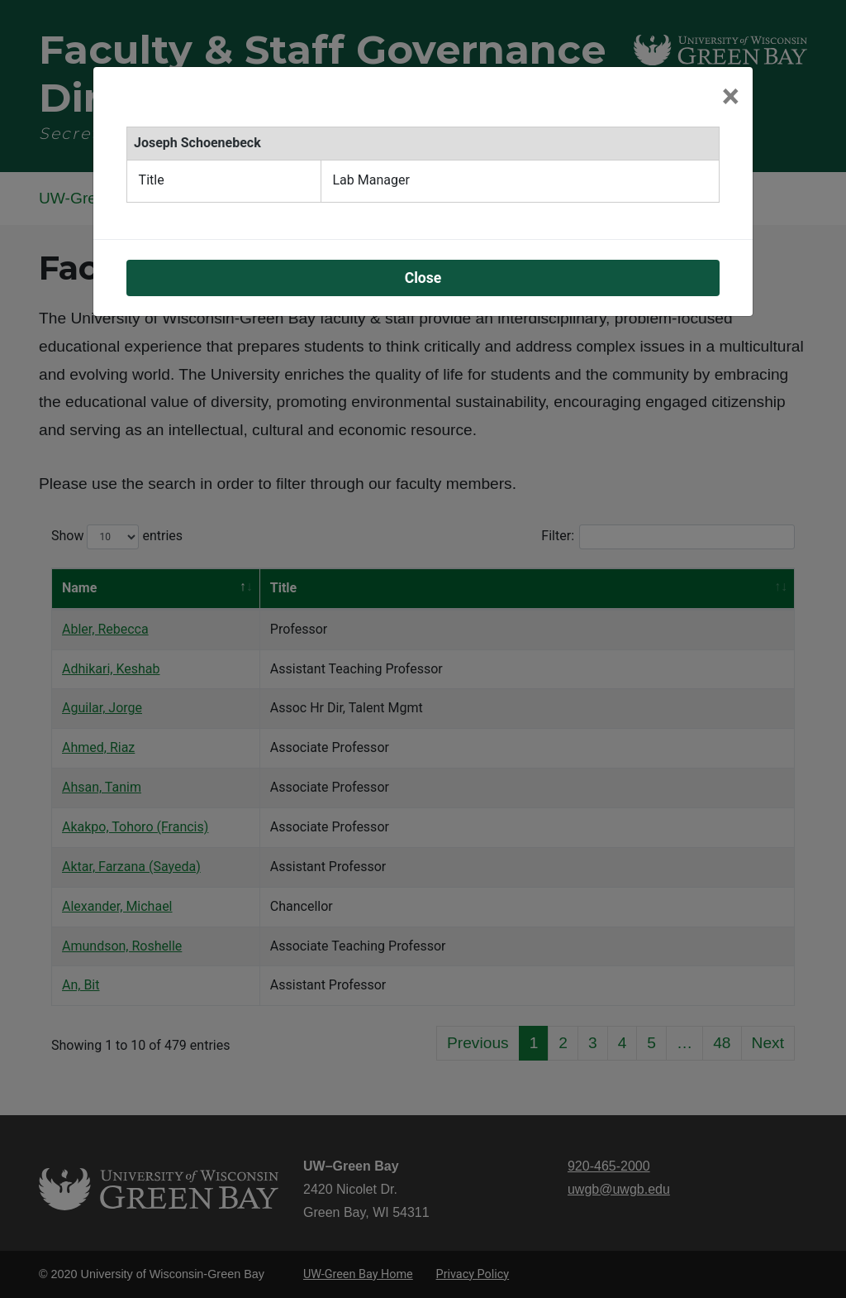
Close (423, 278)
